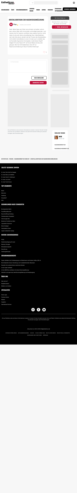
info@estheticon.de (45, 329)
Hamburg (3, 195)
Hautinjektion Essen (6, 228)
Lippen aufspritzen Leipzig (7, 230)
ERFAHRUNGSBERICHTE (21, 10)
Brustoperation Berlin (6, 209)
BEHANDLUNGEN (5, 10)
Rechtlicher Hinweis (51, 332)
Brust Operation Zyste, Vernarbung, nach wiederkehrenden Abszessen (18, 262)
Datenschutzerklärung (11, 332)
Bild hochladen (39, 78)
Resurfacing (4, 249)
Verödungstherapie (5, 251)
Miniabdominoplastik (6, 246)
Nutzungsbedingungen (23, 332)
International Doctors (6, 304)
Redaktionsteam (5, 283)
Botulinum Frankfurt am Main (8, 221)
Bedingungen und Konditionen (34, 335)
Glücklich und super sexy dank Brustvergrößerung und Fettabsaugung (18, 272)
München (3, 193)
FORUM (38, 10)
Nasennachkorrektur (62, 148)
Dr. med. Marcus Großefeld (7, 174)
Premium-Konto (5, 297)
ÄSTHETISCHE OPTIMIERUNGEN (59, 10)
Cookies (32, 332)
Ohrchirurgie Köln (5, 218)
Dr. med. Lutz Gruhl (5, 179)
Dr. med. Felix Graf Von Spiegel (8, 172)
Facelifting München (6, 211)
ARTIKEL (44, 10)
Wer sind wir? (4, 281)
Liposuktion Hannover (6, 223)
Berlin (2, 190)
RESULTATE (50, 10)
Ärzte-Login (4, 294)
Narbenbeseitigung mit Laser (8, 242)
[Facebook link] (38, 310)
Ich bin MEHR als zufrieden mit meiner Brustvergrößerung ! (15, 270)
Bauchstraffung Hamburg (7, 214)
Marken (3, 299)
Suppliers (3, 302)
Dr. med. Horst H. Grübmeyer (8, 177)
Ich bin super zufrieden (6, 267)
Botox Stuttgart (5, 226)
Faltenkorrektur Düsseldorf (7, 216)
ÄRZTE (12, 10)
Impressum (45, 335)
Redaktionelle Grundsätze (63, 332)
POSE (2, 239)
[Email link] (44, 309)
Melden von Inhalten (6, 286)
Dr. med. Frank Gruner (6, 182)
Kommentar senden (38, 83)
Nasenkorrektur (60, 144)
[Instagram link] (33, 310)
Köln (2, 200)
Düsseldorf (4, 198)
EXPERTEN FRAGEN (32, 10)
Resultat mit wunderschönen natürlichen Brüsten (13, 265)
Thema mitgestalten (61, 27)
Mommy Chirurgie (5, 244)
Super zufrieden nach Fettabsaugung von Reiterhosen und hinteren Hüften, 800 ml (21, 260)
